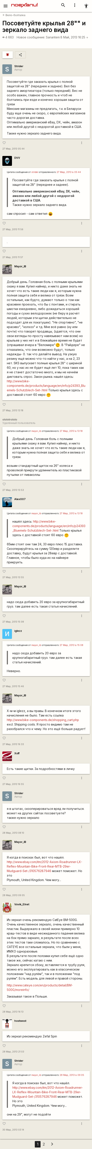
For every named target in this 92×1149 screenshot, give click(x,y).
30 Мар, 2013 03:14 (13, 1129)
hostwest (20, 1020)
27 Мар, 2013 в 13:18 (71, 431)
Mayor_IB (20, 266)
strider (34, 172)
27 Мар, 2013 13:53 (13, 490)
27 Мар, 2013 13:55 (13, 577)
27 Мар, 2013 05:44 (13, 148)
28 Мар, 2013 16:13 (12, 1011)
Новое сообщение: (31, 37)
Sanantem (53, 37)
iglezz (18, 630)
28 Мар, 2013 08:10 (13, 833)
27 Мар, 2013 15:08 (13, 621)
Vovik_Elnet (21, 904)
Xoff (16, 753)
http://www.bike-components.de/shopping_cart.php (43, 720)
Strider (18, 66)
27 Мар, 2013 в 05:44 (69, 172)
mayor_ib (36, 431)
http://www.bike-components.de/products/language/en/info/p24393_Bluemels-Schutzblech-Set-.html (46, 385)
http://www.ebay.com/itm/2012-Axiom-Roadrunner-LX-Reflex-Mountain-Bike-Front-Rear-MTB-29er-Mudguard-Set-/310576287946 (44, 866)
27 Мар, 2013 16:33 (13, 744)
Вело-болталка (14, 15)
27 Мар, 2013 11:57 (12, 257)
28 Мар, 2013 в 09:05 (72, 1075)
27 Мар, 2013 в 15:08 (71, 645)
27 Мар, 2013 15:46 (13, 686)
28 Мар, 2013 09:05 (13, 895)
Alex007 (20, 499)
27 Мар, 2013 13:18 (12, 410)
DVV (17, 157)
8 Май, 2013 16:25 (74, 37)
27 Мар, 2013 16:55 (13, 784)
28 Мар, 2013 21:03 (13, 1051)
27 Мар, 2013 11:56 (12, 229)
